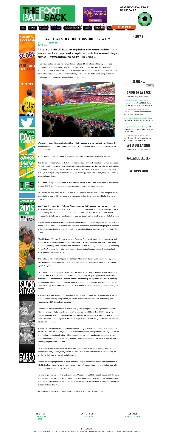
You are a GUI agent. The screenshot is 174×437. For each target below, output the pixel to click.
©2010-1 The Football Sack (133, 416)
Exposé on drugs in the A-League (137, 127)
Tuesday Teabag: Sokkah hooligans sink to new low (74, 38)
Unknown (43, 45)
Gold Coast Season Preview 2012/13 (138, 135)
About (41, 419)
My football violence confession (136, 118)
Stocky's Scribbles (87, 416)
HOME (23, 28)
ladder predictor (146, 149)
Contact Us (41, 416)
